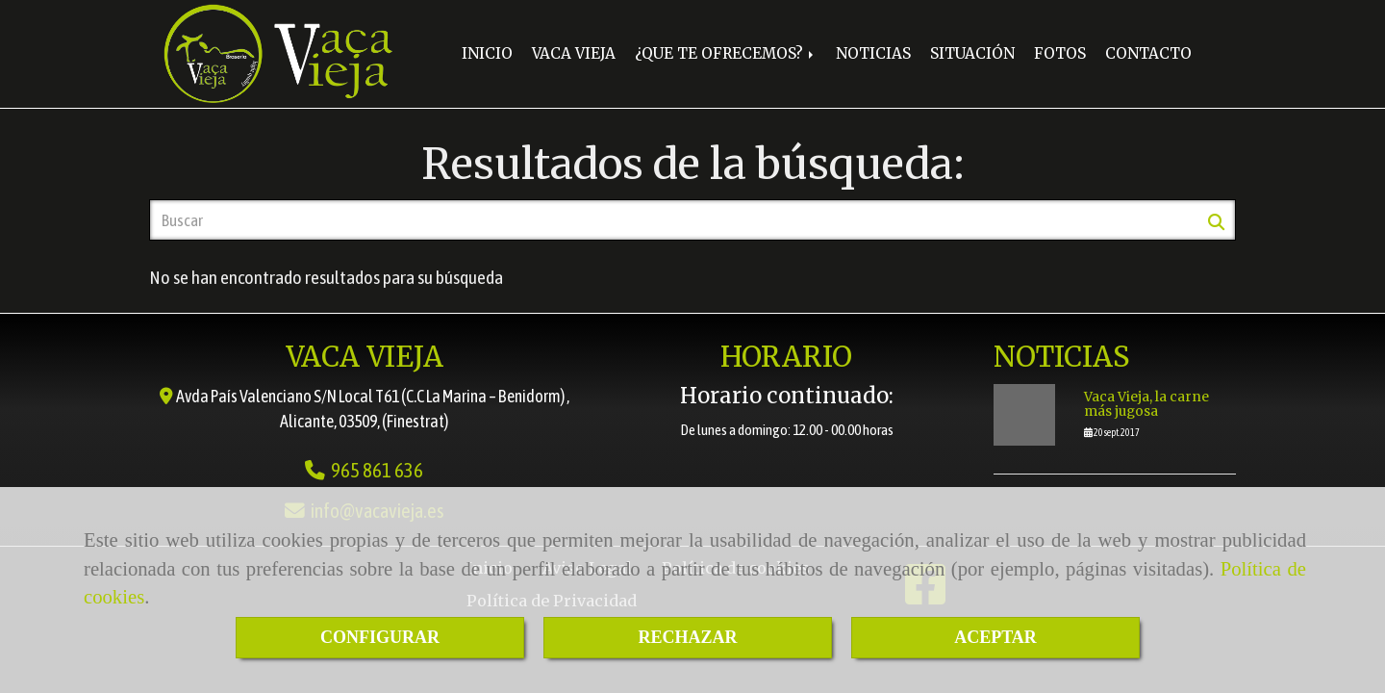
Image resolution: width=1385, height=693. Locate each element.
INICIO (487, 53)
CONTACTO (1148, 53)
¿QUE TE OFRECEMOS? (726, 53)
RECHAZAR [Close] (687, 637)
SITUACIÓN (972, 53)
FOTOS (1060, 53)
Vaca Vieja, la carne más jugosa (1146, 404)
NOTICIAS (873, 53)
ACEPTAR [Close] (995, 637)
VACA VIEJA (574, 53)
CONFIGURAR (380, 637)
